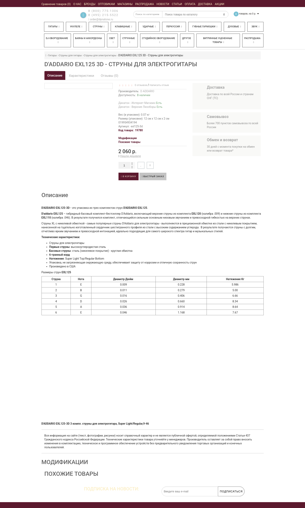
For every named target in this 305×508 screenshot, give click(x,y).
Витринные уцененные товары (217, 40)
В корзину (128, 176)
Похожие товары (129, 142)
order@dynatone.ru (100, 19)
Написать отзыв (159, 85)
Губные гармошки (204, 26)
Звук (255, 26)
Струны (98, 26)
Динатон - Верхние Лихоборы (140, 106)
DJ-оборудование (57, 40)
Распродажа (252, 40)
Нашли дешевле (130, 156)
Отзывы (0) (109, 76)
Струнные (128, 40)
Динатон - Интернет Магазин (140, 102)
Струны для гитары (70, 55)
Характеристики (81, 76)
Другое (186, 40)
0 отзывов (140, 85)
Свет (112, 40)
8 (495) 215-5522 (103, 15)
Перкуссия (174, 26)
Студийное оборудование (158, 40)
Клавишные (123, 26)
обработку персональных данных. (226, 498)
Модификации (127, 138)
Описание (55, 75)
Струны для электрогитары (100, 55)
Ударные (149, 26)
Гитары (53, 26)
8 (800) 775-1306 (103, 11)
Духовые (234, 26)
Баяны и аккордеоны (88, 40)
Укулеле (76, 26)
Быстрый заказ (153, 176)
